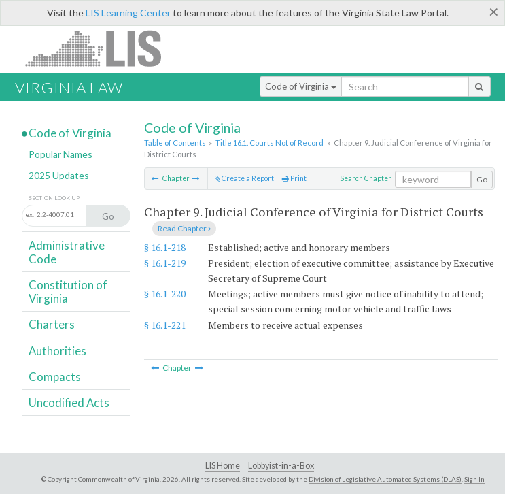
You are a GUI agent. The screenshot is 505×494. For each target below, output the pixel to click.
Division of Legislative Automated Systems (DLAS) (385, 479)
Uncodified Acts (69, 402)
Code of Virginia (300, 86)
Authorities (57, 351)
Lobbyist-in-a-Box (281, 466)
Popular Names (60, 154)
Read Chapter (184, 228)
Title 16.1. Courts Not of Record (269, 142)
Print (294, 178)
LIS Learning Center (128, 12)
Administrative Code (67, 252)
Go (481, 179)
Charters (52, 324)
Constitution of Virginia (68, 292)
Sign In (474, 479)
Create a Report (244, 178)
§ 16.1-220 (165, 293)
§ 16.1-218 (165, 247)
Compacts (55, 376)
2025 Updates (59, 175)
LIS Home (222, 466)
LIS (101, 48)
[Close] (494, 11)
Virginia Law (69, 87)
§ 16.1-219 (165, 263)
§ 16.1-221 (165, 324)
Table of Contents (175, 142)
